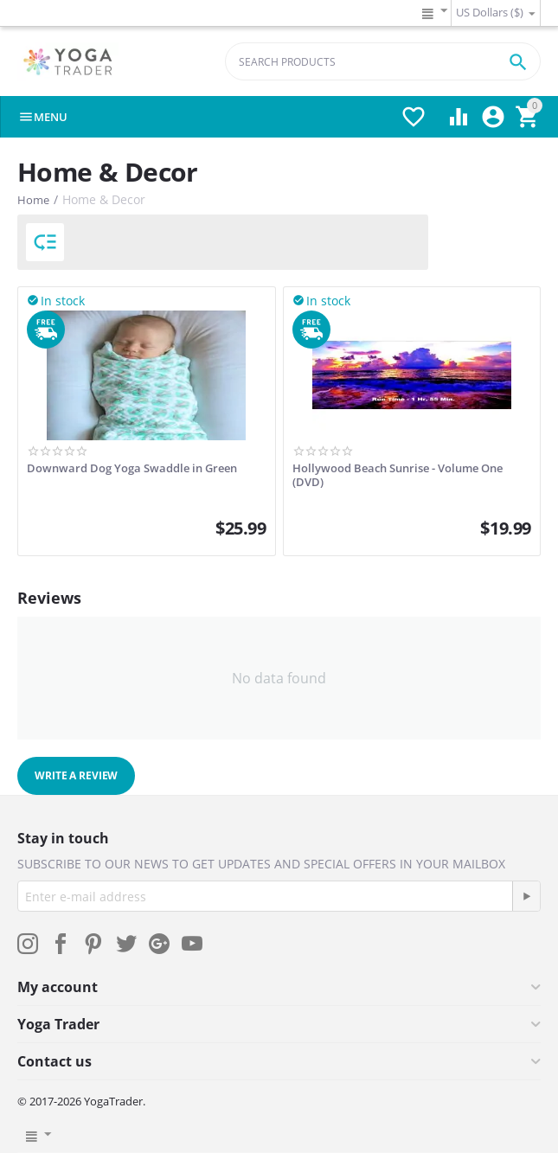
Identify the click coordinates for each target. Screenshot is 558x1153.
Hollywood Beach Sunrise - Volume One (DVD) (397, 475)
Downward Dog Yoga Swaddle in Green (132, 469)
